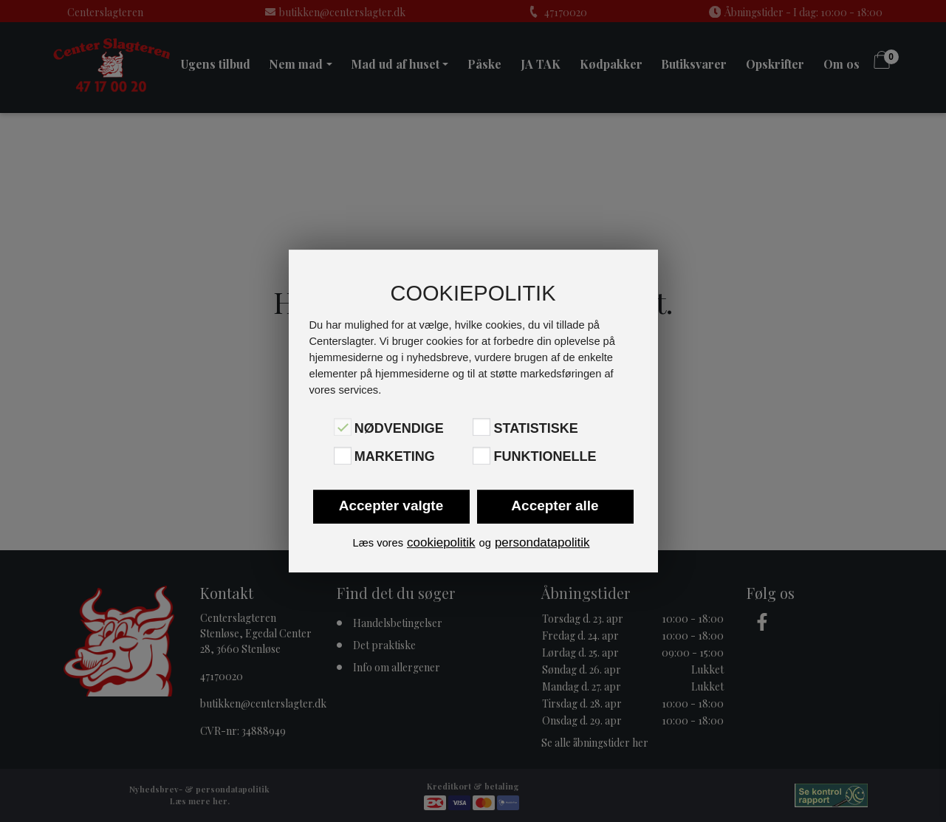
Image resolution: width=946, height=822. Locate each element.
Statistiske (535, 428)
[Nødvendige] (343, 427)
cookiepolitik (441, 542)
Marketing (394, 457)
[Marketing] (343, 456)
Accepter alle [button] (554, 505)
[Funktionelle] (481, 456)
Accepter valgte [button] (391, 505)
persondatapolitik (542, 542)
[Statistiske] (481, 427)
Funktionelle (544, 457)
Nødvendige (399, 428)
